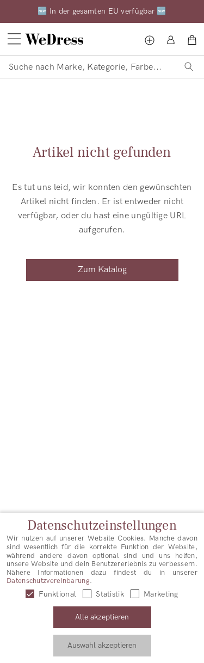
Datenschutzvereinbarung (48, 580)
